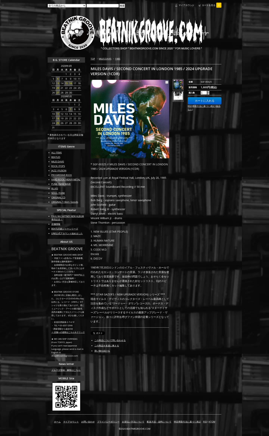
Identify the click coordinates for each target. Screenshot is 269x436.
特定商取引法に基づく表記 (187, 421)
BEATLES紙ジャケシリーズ (64, 228)
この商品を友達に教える (106, 345)
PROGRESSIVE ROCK (61, 175)
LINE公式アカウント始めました (67, 233)
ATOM (212, 421)
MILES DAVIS (105, 58)
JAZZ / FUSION (58, 170)
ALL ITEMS (56, 152)
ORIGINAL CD (58, 197)
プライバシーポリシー (108, 421)
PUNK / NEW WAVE (61, 184)
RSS (205, 421)
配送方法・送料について (159, 421)
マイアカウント (186, 5)
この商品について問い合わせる (110, 340)
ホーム (57, 421)
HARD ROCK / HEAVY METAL (65, 179)
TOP (93, 58)
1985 (117, 58)
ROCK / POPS (58, 166)
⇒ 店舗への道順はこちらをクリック (68, 332)
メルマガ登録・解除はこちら (66, 370)
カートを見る (211, 5)
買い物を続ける (102, 350)
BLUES (54, 188)
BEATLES (55, 157)
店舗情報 (55, 224)
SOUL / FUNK (58, 193)
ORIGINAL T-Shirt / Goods (64, 202)
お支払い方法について (133, 421)
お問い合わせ (88, 421)
